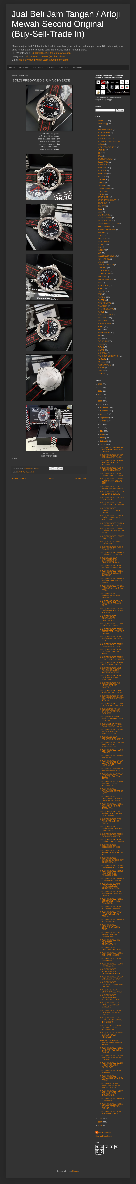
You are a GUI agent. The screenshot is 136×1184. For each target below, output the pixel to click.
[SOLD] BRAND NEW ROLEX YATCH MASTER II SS (111, 769)
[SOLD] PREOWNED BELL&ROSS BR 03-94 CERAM (110, 510)
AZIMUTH (101, 150)
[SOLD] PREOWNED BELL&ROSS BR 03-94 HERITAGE (110, 596)
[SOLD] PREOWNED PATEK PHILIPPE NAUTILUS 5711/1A (111, 914)
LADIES (101, 262)
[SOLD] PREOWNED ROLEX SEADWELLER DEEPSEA (111, 567)
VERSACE (102, 359)
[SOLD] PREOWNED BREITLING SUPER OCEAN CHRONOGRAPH (112, 860)
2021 (100, 384)
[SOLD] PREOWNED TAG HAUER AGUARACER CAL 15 (111, 852)
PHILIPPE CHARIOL (106, 309)
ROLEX (101, 327)
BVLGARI (101, 177)
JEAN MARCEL (104, 259)
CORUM (101, 194)
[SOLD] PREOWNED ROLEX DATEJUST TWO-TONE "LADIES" (111, 1050)
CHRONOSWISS (104, 188)
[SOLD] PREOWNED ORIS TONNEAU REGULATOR (111, 692)
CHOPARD (102, 185)
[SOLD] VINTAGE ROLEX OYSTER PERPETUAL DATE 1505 (110, 711)
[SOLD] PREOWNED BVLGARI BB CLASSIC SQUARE (112, 493)
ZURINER (101, 374)
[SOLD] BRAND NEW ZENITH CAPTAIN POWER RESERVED (111, 1035)
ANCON (101, 144)
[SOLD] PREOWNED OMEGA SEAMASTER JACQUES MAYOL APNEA (111, 763)
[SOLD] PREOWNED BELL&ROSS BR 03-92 (110, 846)
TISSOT (101, 344)
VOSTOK (101, 368)
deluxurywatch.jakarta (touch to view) (45, 56)
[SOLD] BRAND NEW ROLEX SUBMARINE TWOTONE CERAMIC (111, 450)
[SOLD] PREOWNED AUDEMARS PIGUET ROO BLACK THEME (111, 829)
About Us (63, 67)
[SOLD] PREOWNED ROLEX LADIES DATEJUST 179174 (112, 504)
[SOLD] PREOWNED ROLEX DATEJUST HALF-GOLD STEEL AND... (111, 678)
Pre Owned (38, 67)
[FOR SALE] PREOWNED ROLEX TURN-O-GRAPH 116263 (111, 1042)
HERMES (101, 244)
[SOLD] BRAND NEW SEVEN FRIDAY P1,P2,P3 (111, 543)
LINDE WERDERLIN (106, 265)
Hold (99, 247)
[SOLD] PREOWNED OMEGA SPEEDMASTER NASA (111, 978)
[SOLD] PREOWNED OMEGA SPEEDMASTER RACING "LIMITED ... (111, 1057)
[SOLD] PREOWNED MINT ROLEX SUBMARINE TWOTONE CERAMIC (110, 670)
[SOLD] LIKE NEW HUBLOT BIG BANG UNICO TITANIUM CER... (111, 1027)
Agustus (103, 421)
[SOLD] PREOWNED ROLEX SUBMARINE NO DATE (111, 645)
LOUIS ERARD (103, 271)
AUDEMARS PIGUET (106, 147)
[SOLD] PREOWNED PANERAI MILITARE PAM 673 (112, 920)
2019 (100, 391)
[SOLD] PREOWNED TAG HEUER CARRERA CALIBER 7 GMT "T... (110, 934)
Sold (32, 472)
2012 (100, 1125)
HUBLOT (101, 250)
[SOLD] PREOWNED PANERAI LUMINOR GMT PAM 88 (112, 524)
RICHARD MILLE (104, 321)
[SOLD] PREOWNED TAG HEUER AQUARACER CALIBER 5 (110, 1005)
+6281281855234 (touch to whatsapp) (50, 53)
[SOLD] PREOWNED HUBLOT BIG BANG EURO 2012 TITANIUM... (112, 463)
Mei (101, 431)
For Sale (51, 67)
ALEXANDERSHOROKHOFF (109, 141)
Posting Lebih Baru (19, 479)
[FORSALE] (102, 124)
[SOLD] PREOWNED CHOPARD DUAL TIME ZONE (110, 927)
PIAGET (101, 312)
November (104, 411)
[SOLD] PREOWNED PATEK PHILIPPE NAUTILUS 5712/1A (111, 821)
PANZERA (102, 300)
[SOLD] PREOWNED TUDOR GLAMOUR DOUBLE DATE (111, 705)
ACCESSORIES (104, 133)
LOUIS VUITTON (104, 274)
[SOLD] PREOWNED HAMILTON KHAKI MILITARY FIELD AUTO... (111, 997)
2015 (100, 404)
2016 (100, 401)
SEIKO (100, 330)
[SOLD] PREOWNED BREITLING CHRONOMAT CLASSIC (111, 984)
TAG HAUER (103, 341)
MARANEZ (102, 277)
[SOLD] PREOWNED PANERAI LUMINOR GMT (112, 1099)
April (102, 434)
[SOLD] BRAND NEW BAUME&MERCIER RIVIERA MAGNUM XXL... (111, 560)
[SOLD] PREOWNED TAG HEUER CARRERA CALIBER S (110, 685)
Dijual (100, 209)
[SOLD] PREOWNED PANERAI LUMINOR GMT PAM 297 (112, 554)
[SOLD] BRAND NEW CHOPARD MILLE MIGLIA (111, 991)
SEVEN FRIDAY (104, 332)
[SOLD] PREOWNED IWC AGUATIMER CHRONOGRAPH (110, 942)
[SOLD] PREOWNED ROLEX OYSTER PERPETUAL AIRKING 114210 (111, 1106)
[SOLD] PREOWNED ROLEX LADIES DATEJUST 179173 (112, 658)
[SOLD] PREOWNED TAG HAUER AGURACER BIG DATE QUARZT (111, 814)
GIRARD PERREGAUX (107, 230)
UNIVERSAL (102, 353)
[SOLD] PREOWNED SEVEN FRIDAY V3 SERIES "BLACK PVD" (111, 1065)
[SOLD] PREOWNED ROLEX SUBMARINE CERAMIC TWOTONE (111, 573)
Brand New (24, 67)
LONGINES (102, 268)
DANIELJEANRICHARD (107, 200)
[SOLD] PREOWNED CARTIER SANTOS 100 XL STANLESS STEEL (112, 744)
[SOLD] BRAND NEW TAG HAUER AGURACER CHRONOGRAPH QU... (110, 886)
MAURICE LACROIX (106, 280)
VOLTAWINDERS (104, 365)
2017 (100, 398)
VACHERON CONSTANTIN (108, 356)
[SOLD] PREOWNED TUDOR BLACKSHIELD (111, 548)
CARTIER (101, 180)
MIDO (100, 283)
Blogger (75, 1171)
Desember (104, 407)
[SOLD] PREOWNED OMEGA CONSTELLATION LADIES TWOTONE (111, 611)
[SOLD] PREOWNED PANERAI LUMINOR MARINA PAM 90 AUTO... (112, 531)
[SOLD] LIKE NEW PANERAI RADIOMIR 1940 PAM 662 (111, 725)
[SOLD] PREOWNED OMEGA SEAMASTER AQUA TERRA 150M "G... (112, 698)
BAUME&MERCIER (105, 159)
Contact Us (77, 67)
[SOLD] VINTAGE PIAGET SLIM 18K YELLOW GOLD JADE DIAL (111, 719)
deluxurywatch (104, 1132)
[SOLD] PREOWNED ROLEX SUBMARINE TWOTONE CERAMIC (111, 893)
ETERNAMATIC (104, 215)
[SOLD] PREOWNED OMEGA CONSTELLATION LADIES (111, 867)
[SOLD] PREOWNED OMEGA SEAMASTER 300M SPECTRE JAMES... (111, 732)
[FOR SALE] (102, 121)
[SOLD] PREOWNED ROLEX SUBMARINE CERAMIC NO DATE (112, 639)
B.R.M (19, 472)
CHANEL (101, 182)
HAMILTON (102, 238)
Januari (103, 445)
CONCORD (102, 191)
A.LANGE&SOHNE (105, 130)
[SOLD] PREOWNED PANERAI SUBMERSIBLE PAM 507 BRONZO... (112, 581)
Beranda (51, 479)
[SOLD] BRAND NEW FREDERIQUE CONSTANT (111, 738)
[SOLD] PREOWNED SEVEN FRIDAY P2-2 (111, 756)
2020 (100, 388)
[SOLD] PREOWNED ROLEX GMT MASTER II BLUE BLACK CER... (111, 901)
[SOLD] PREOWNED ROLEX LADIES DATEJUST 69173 (111, 474)
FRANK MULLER (104, 221)
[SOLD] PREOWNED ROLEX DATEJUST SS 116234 (111, 835)
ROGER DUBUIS (104, 324)
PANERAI (101, 297)
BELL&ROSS (103, 162)
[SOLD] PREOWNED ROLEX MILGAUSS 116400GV (111, 907)
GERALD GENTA (104, 227)
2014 (100, 1119)
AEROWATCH (103, 135)
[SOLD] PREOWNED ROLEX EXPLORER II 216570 (111, 954)
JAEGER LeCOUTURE (107, 256)
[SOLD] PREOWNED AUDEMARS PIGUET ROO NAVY (111, 791)
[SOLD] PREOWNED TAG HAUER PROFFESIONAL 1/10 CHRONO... (111, 1020)
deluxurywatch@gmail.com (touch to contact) (43, 59)
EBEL (100, 212)
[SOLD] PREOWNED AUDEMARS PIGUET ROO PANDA (111, 1078)
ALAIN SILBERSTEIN (106, 138)
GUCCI (100, 235)
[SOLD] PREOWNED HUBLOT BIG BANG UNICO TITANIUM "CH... (112, 1093)
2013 (100, 1122)
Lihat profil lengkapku (103, 1136)
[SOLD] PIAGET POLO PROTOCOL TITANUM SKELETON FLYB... (110, 1085)
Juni (101, 428)
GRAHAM (101, 232)
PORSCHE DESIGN (105, 315)
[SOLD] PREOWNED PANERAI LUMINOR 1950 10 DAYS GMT (112, 481)
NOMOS (101, 288)
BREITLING (102, 174)
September (104, 418)
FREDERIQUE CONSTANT (108, 224)
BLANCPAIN (102, 165)
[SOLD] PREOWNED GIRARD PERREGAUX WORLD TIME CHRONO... (111, 518)
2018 (100, 394)
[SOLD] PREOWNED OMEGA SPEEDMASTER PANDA (111, 456)
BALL (100, 156)
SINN (100, 335)
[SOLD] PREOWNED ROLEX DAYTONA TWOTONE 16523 (111, 652)
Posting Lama (81, 479)
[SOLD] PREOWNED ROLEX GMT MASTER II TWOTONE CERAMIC (112, 631)
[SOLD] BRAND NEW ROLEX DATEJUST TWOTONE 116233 (111, 776)
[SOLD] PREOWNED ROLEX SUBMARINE (111, 959)
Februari (103, 441)
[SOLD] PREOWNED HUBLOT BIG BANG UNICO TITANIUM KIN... (112, 783)
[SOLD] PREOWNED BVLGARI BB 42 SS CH (112, 498)
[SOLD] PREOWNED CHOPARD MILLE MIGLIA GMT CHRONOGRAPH (111, 798)
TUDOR (101, 347)
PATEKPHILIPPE (104, 303)
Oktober (103, 414)
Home (12, 67)
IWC (99, 253)
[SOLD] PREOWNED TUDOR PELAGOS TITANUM (111, 625)
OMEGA (101, 291)
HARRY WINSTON (105, 241)
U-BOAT (101, 350)
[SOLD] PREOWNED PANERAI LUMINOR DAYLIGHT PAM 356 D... (112, 588)
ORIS (100, 294)
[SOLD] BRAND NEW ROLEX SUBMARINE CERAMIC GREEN (111, 603)
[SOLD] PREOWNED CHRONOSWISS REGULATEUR (108, 618)
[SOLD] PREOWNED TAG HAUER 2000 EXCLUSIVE (111, 487)
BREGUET (102, 171)
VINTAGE (101, 362)
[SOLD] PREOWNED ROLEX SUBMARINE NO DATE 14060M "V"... (111, 806)
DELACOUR (102, 203)
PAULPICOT (102, 306)
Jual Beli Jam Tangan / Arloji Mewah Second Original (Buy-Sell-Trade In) (66, 24)
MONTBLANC (103, 285)
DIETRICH (102, 206)
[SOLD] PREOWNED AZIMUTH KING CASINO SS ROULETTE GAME (112, 873)
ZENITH (101, 371)
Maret (102, 438)
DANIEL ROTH (103, 197)
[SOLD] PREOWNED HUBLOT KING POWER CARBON (112, 664)
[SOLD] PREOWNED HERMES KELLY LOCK (112, 537)
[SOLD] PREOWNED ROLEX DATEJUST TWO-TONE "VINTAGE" (111, 1012)
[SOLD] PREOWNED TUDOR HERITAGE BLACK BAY (111, 469)
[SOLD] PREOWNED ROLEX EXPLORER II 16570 (111, 1112)
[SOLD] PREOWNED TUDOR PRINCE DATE (111, 965)
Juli (101, 424)
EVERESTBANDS (105, 218)
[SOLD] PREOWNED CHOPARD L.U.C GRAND (111, 948)
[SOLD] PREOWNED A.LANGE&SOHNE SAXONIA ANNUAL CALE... (111, 971)
